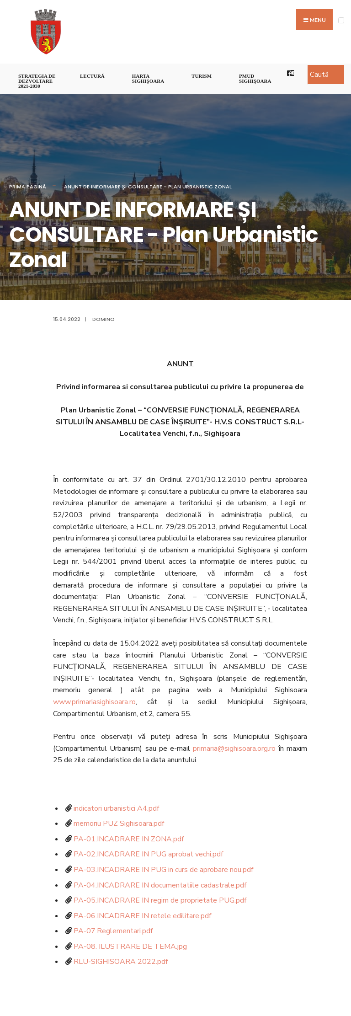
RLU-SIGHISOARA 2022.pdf (121, 962)
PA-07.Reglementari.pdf (113, 931)
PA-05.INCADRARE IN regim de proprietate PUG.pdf (160, 900)
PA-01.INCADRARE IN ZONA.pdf (129, 839)
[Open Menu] (341, 20)
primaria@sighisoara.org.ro (234, 748)
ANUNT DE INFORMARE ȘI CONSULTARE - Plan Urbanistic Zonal (148, 186)
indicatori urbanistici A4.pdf (116, 808)
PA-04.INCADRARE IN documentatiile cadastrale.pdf (160, 885)
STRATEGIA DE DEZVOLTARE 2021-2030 (36, 81)
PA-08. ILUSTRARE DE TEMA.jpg (130, 946)
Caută (319, 74)
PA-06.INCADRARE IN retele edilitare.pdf (142, 916)
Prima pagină (27, 186)
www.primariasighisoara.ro (94, 702)
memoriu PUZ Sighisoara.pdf (119, 823)
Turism (201, 76)
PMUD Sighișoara (255, 78)
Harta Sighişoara (148, 78)
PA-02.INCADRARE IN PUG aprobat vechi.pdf (148, 854)
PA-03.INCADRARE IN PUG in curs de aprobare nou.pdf (163, 870)
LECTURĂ (92, 76)
